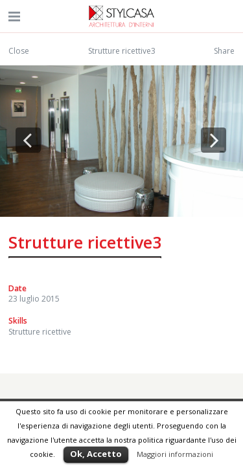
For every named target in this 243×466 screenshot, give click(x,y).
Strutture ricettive (39, 331)
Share (224, 50)
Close (18, 50)
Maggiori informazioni (175, 454)
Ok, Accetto (96, 454)
